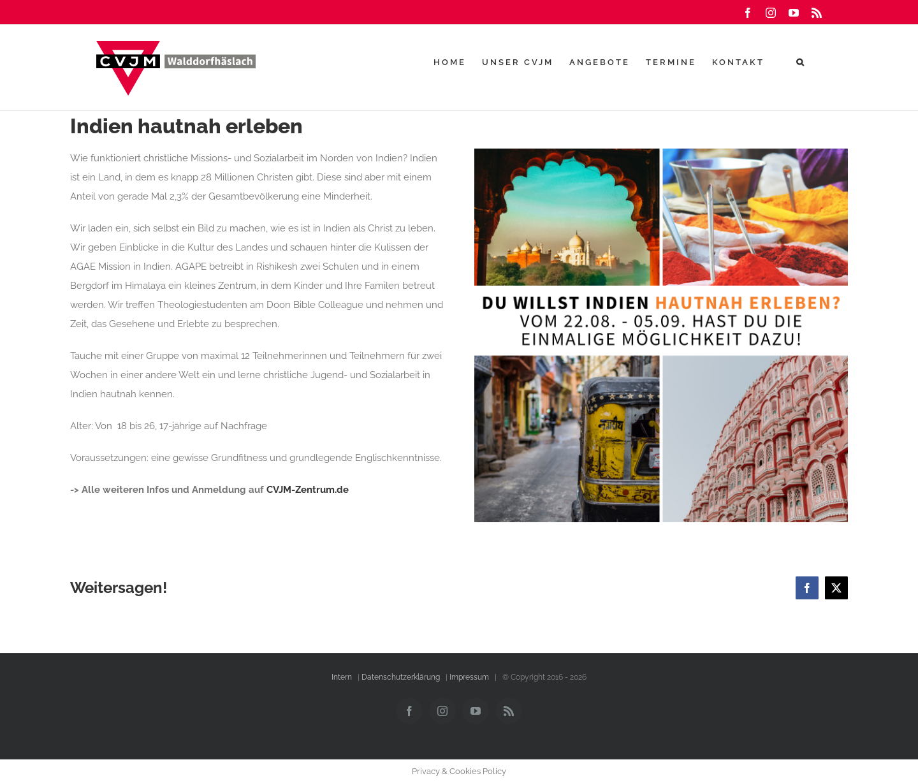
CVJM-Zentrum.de (307, 489)
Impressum (469, 677)
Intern (342, 677)
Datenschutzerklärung (400, 677)
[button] (801, 62)
